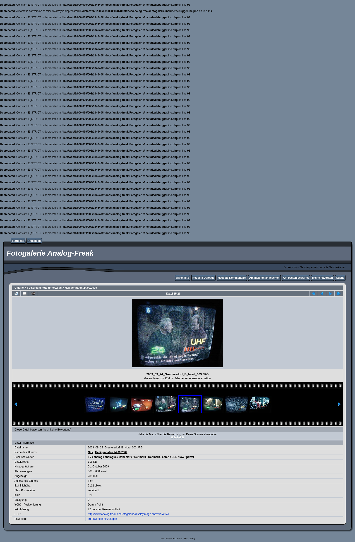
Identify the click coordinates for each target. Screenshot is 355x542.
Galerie (19, 287)
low (182, 457)
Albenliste (182, 277)
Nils (90, 452)
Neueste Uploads (203, 277)
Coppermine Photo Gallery (183, 538)
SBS (174, 457)
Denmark (140, 457)
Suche (340, 277)
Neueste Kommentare (232, 277)
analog (98, 457)
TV (89, 457)
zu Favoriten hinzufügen (102, 518)
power (190, 457)
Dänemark (125, 457)
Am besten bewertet (296, 277)
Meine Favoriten (322, 277)
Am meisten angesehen (264, 277)
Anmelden (34, 240)
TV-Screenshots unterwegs (44, 287)
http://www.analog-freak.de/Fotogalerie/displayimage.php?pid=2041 (128, 514)
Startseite (18, 240)
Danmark (154, 457)
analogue (111, 457)
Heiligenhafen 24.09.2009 (81, 287)
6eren (165, 457)
